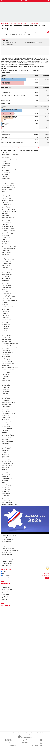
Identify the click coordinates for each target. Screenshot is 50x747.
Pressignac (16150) (6, 334)
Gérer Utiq (22, 734)
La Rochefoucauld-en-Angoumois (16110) (11, 154)
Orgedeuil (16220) (6, 411)
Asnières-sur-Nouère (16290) (8, 187)
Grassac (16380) (5, 378)
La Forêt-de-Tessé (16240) (8, 408)
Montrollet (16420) (6, 359)
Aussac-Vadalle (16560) (7, 274)
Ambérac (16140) (6, 372)
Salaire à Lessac (5, 545)
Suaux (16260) (5, 332)
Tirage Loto (4, 599)
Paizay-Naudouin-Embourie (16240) (10, 343)
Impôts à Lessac (6, 546)
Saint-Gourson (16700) (7, 465)
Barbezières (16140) (6, 461)
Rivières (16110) (5, 170)
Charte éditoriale (20, 732)
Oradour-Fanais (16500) (7, 352)
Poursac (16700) (5, 415)
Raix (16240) (5, 480)
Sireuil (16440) (5, 191)
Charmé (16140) (5, 354)
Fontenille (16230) (6, 350)
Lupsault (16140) (5, 484)
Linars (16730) (5, 167)
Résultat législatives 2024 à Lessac (9, 42)
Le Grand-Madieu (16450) (7, 445)
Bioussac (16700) (6, 410)
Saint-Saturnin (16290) (7, 189)
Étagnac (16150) (5, 202)
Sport (2, 573)
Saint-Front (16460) (6, 341)
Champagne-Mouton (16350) (8, 217)
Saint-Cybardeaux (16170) (8, 233)
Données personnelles (6, 734)
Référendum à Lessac (7, 565)
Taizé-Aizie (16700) (6, 261)
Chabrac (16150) (5, 254)
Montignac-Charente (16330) (8, 248)
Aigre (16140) (5, 174)
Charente (26, 23)
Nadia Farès (5, 596)
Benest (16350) (5, 374)
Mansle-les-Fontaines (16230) (9, 169)
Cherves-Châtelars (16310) (8, 321)
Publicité (25, 732)
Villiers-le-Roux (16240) (7, 441)
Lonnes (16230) (5, 424)
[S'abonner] (25, 578)
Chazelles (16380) (6, 178)
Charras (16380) (5, 348)
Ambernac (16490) (6, 335)
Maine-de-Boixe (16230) (7, 306)
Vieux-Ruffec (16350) (6, 487)
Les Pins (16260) (6, 295)
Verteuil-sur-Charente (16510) (8, 259)
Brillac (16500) (5, 256)
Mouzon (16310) (5, 456)
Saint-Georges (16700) (7, 502)
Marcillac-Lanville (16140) (7, 293)
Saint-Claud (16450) (6, 198)
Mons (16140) (5, 395)
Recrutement (42, 732)
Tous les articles (34, 732)
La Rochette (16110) (6, 285)
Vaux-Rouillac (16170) (7, 382)
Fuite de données (6, 586)
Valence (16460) (5, 423)
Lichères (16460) (6, 493)
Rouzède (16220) (6, 398)
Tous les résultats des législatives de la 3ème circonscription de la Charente (25, 148)
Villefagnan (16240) (6, 204)
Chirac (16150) (5, 239)
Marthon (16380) (6, 278)
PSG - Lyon (4, 597)
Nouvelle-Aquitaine (18, 23)
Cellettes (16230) (6, 328)
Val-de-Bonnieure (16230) (8, 183)
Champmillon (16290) (7, 287)
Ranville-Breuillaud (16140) (8, 435)
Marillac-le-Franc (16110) (7, 226)
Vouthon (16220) (6, 324)
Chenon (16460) (5, 469)
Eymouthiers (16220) (7, 361)
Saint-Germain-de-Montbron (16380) (10, 300)
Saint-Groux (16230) (6, 467)
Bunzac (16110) (5, 311)
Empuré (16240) (5, 491)
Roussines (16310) (6, 380)
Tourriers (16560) (6, 237)
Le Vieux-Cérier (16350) (7, 463)
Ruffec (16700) (5, 158)
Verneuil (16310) (5, 495)
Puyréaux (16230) (6, 265)
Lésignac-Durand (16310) (7, 434)
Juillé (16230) (5, 430)
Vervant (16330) (5, 450)
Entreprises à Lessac (7, 561)
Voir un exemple (45, 571)
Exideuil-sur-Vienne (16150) (8, 200)
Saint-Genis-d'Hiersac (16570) (9, 209)
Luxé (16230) (5, 243)
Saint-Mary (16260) (6, 345)
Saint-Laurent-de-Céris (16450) (9, 246)
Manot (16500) (5, 276)
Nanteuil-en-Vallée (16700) (8, 182)
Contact (29, 732)
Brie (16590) (4, 152)
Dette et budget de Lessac (8, 548)
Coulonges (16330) (6, 474)
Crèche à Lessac (6, 543)
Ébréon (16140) (5, 458)
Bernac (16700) (5, 308)
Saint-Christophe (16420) (8, 363)
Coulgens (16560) (6, 272)
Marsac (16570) (5, 241)
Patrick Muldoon (6, 594)
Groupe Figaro (34, 734)
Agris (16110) (5, 219)
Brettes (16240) (5, 439)
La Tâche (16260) (6, 489)
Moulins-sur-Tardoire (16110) (8, 230)
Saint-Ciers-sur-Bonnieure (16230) (10, 367)
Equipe (14, 732)
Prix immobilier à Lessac (8, 563)
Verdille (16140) (5, 330)
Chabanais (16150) (6, 176)
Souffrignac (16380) (6, 447)
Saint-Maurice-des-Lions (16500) (9, 211)
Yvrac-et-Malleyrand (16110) (8, 269)
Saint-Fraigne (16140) (7, 319)
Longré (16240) (5, 419)
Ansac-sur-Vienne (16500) (8, 228)
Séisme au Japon (6, 587)
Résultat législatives (7, 23)
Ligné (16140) (5, 452)
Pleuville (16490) (5, 365)
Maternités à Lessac (6, 541)
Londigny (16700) (6, 389)
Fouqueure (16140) (6, 317)
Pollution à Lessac (6, 556)
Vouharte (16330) (6, 371)
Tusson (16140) (5, 391)
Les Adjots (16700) (6, 282)
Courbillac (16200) (6, 245)
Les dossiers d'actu (5, 575)
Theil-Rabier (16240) (6, 437)
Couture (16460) (5, 432)
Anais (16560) (5, 267)
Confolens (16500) (18, 34)
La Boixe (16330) (5, 165)
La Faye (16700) (5, 258)
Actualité (3, 571)
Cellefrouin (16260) (6, 263)
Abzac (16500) (27, 34)
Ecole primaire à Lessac (7, 539)
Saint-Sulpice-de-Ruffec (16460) (9, 504)
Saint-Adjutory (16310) (7, 298)
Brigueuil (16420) (6, 195)
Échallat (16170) (5, 302)
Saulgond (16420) (6, 283)
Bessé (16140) (5, 482)
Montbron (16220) (6, 172)
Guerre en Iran (5, 592)
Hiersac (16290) (5, 193)
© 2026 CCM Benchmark (43, 734)
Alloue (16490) (5, 304)
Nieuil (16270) (5, 213)
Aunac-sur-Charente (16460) (8, 271)
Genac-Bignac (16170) (7, 206)
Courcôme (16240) (6, 232)
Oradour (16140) (5, 443)
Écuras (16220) (5, 280)
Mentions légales (28, 734)
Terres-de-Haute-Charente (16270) (10, 156)
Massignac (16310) (6, 337)
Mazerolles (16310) (6, 376)
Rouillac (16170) (5, 161)
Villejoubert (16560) (6, 339)
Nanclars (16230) (6, 406)
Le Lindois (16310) (6, 356)
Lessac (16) (4, 537)
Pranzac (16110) (5, 215)
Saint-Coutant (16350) (7, 404)
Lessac (27, 42)
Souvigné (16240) (6, 426)
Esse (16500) (5, 291)
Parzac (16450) (5, 454)
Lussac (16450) (5, 384)
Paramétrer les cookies (15, 734)
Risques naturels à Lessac (8, 558)
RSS (38, 732)
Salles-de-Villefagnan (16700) (8, 369)
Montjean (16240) (6, 387)
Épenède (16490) (6, 417)
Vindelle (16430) (5, 196)
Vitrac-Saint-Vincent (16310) (8, 296)
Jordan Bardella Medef (7, 589)
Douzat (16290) (5, 315)
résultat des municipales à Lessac (26, 64)
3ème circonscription (34, 23)
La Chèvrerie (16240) (6, 460)
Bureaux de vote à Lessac (8, 44)
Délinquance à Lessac (7, 554)
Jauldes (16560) (5, 224)
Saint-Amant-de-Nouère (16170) (9, 347)
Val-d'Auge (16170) (6, 235)
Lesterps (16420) (6, 313)
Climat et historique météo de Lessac (10, 550)
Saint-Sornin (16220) (6, 222)
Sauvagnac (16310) (6, 500)
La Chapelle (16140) (6, 421)
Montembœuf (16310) (7, 252)
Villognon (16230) (6, 358)
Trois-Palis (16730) (6, 208)
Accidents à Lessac (6, 552)
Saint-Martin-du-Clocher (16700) (9, 471)
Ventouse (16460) (6, 476)
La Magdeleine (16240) (7, 478)
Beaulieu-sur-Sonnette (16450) (9, 402)
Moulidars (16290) (6, 250)
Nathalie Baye (5, 591)
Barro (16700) (5, 322)
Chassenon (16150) (6, 221)
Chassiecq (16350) (6, 448)
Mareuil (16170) (5, 326)
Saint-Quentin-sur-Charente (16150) (10, 413)
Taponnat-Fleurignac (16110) (8, 180)
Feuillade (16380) (6, 385)
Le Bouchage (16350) (7, 428)
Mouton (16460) (5, 400)
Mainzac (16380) (5, 473)
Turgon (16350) (5, 499)
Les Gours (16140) (6, 497)
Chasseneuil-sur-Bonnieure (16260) (10, 159)
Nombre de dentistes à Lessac (9, 559)
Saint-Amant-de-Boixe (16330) (9, 185)
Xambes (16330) (5, 397)
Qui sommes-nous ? (8, 732)
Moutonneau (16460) (7, 486)
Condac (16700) (5, 309)
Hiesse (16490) (9, 34)
